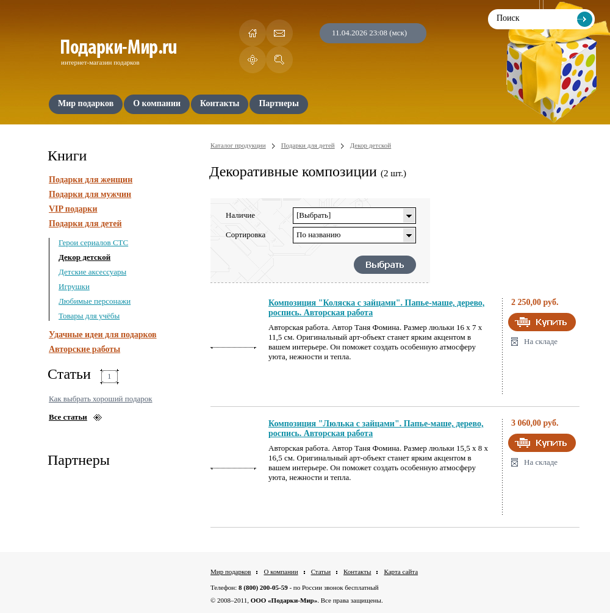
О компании (281, 571)
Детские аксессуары (92, 271)
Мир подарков (230, 571)
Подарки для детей (85, 223)
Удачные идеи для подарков (103, 334)
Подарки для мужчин (90, 194)
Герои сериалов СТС (93, 242)
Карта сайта (401, 571)
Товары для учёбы (89, 315)
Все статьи (68, 416)
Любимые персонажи (95, 301)
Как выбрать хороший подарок (100, 398)
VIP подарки (73, 208)
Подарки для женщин (90, 179)
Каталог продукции (238, 145)
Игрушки (74, 286)
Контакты (357, 571)
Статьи (321, 571)
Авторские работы (84, 349)
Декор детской (84, 257)
